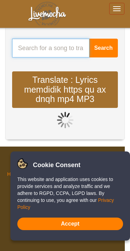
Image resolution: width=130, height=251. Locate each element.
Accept (70, 224)
